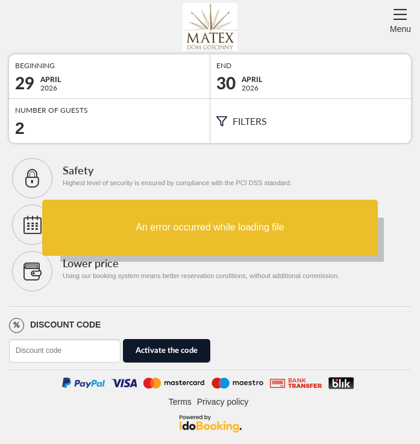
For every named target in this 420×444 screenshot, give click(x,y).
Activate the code (167, 351)
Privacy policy (223, 402)
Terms (180, 402)
